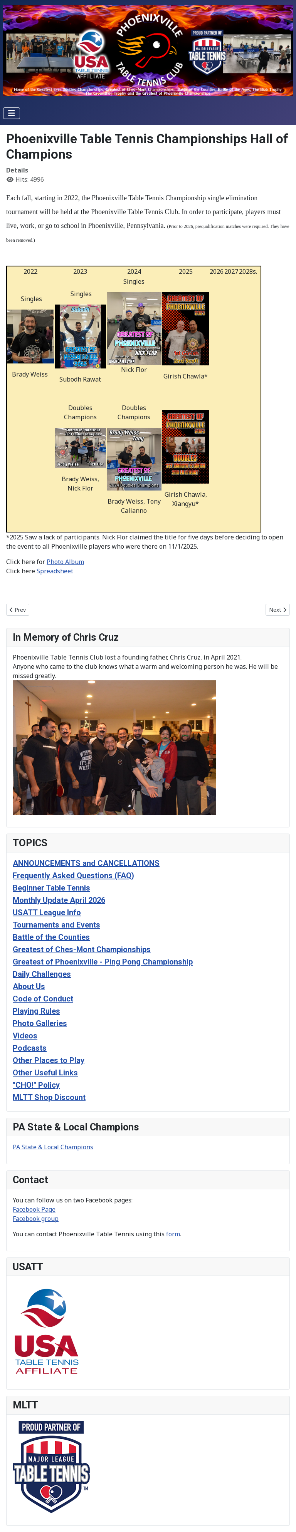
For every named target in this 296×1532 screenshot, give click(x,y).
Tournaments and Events (56, 924)
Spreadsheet (55, 571)
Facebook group (36, 1218)
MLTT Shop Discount (49, 1097)
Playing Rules (36, 1011)
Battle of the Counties (51, 937)
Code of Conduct (43, 998)
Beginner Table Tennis (51, 887)
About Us (29, 986)
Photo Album (65, 562)
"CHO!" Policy (36, 1085)
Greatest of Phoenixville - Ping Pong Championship (103, 961)
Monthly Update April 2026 (59, 900)
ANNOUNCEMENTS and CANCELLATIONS (86, 863)
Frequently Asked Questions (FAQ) (73, 875)
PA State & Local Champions (53, 1147)
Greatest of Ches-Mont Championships (82, 949)
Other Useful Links (45, 1072)
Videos (25, 1035)
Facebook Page (34, 1209)
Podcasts (30, 1048)
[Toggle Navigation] (11, 113)
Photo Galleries (40, 1023)
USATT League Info (47, 912)
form (173, 1234)
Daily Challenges (42, 974)
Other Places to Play (48, 1060)
